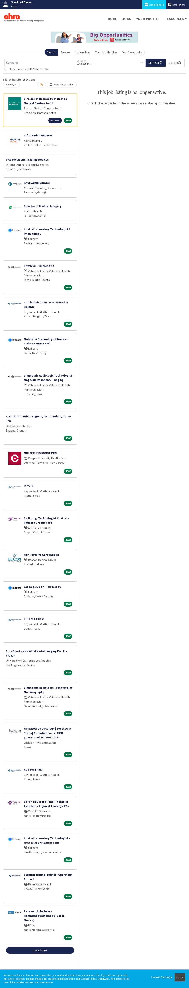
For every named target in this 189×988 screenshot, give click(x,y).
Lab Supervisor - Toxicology (42, 587)
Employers (176, 4)
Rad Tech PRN (33, 769)
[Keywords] (39, 63)
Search (51, 52)
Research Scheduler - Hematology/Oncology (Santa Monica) (44, 915)
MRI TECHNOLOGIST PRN (40, 453)
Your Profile (148, 19)
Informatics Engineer (38, 135)
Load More (40, 950)
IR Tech (29, 486)
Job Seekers (154, 4)
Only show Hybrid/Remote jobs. (29, 69)
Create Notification (61, 84)
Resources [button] (174, 19)
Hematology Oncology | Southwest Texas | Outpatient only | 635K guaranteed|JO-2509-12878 (47, 733)
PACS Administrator (37, 183)
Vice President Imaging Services (27, 159)
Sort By (10, 84)
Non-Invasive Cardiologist (41, 554)
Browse (65, 52)
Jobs (126, 19)
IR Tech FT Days (34, 619)
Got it (179, 977)
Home (112, 19)
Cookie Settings (161, 977)
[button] (175, 63)
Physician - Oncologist (39, 266)
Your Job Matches (106, 52)
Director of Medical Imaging (42, 206)
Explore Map (82, 52)
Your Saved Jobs (132, 52)
